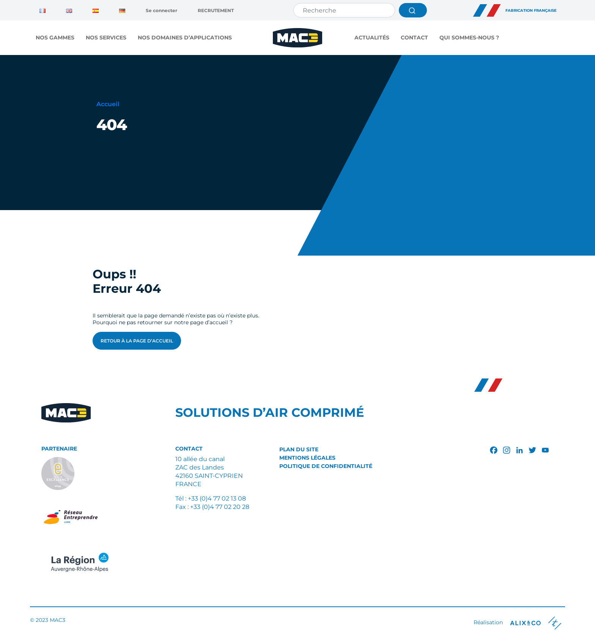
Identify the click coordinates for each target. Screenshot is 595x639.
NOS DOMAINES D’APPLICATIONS (185, 37)
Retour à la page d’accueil (137, 341)
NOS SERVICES (106, 37)
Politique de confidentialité (325, 466)
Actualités (371, 37)
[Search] (344, 10)
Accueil (108, 104)
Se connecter (161, 10)
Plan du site (298, 449)
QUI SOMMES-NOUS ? (469, 37)
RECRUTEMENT (216, 10)
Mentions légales (307, 457)
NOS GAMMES (55, 37)
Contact (414, 37)
